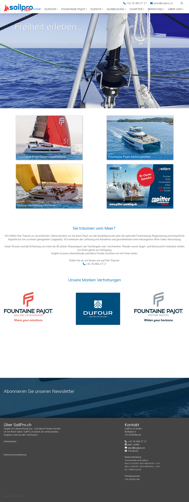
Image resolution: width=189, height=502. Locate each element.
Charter (136, 9)
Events (97, 9)
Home (37, 9)
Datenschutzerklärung (15, 454)
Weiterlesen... (11, 441)
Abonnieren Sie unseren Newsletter (39, 391)
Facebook (133, 450)
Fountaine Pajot (74, 9)
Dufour (51, 9)
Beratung (156, 9)
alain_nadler (133, 444)
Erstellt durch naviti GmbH (14, 496)
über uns (176, 9)
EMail (163, 3)
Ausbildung (116, 9)
